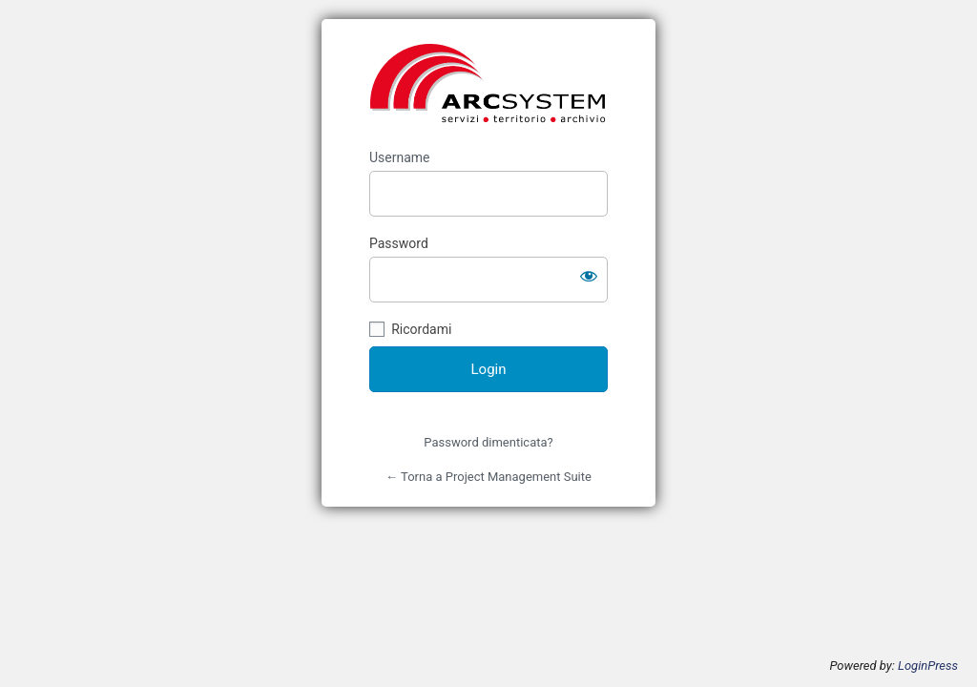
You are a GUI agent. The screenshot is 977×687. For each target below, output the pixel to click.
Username (399, 157)
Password (398, 243)
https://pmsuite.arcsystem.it (489, 84)
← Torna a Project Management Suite (488, 476)
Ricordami (421, 329)
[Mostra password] (589, 276)
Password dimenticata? (488, 442)
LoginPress (928, 665)
